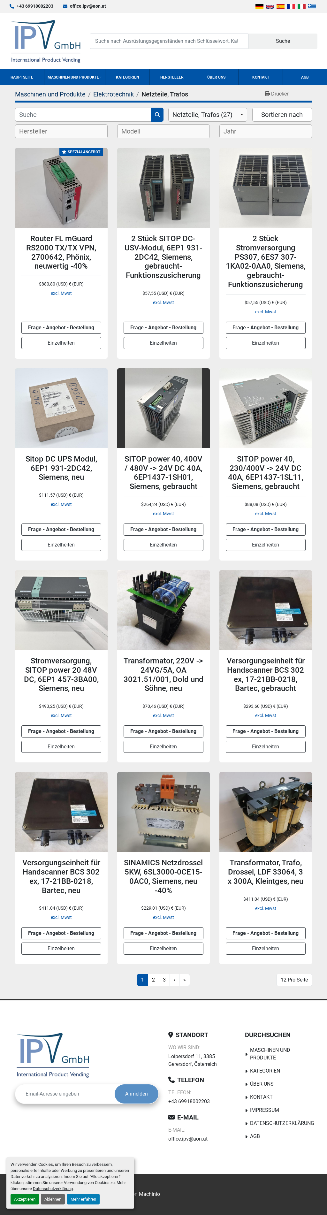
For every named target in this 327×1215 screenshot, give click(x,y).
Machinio (149, 1194)
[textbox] (38, 131)
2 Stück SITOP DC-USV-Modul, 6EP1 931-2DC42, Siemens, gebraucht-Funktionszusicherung (163, 257)
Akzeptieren (24, 1199)
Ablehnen (52, 1199)
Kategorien (127, 77)
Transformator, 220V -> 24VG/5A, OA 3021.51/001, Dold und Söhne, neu (163, 674)
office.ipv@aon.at (88, 6)
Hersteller (172, 77)
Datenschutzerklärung (53, 1188)
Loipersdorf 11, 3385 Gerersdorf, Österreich (192, 1060)
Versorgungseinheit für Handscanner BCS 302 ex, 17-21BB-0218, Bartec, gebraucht (266, 674)
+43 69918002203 (35, 6)
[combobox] (207, 115)
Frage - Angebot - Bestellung (61, 328)
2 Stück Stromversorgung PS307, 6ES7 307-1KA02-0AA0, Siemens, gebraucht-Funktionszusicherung (265, 261)
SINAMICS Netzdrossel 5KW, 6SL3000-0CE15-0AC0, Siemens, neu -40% (163, 876)
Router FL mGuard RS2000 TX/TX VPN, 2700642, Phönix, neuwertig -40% (61, 252)
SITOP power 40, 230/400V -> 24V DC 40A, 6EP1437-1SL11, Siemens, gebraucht (265, 473)
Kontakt (260, 77)
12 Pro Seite (294, 980)
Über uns (216, 77)
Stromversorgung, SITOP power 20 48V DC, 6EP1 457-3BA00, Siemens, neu (61, 674)
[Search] (169, 41)
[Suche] (83, 115)
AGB (305, 77)
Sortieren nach (282, 114)
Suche (283, 41)
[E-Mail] (65, 1094)
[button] (74, 77)
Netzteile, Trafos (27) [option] (202, 114)
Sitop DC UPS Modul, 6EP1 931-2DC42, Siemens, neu (61, 468)
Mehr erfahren (83, 1199)
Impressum (264, 1110)
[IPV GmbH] (53, 1055)
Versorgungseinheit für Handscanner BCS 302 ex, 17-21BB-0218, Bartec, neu (61, 876)
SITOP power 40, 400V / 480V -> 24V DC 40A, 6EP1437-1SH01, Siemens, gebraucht (163, 473)
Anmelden (136, 1094)
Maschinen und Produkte (73, 77)
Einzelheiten (61, 343)
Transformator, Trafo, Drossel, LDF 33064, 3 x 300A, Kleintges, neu (265, 872)
